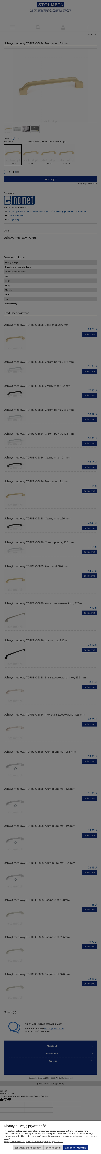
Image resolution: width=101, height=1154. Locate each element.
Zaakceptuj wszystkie (75, 1147)
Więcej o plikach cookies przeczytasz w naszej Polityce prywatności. (33, 1141)
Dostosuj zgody (53, 1147)
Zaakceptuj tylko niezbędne (28, 1147)
